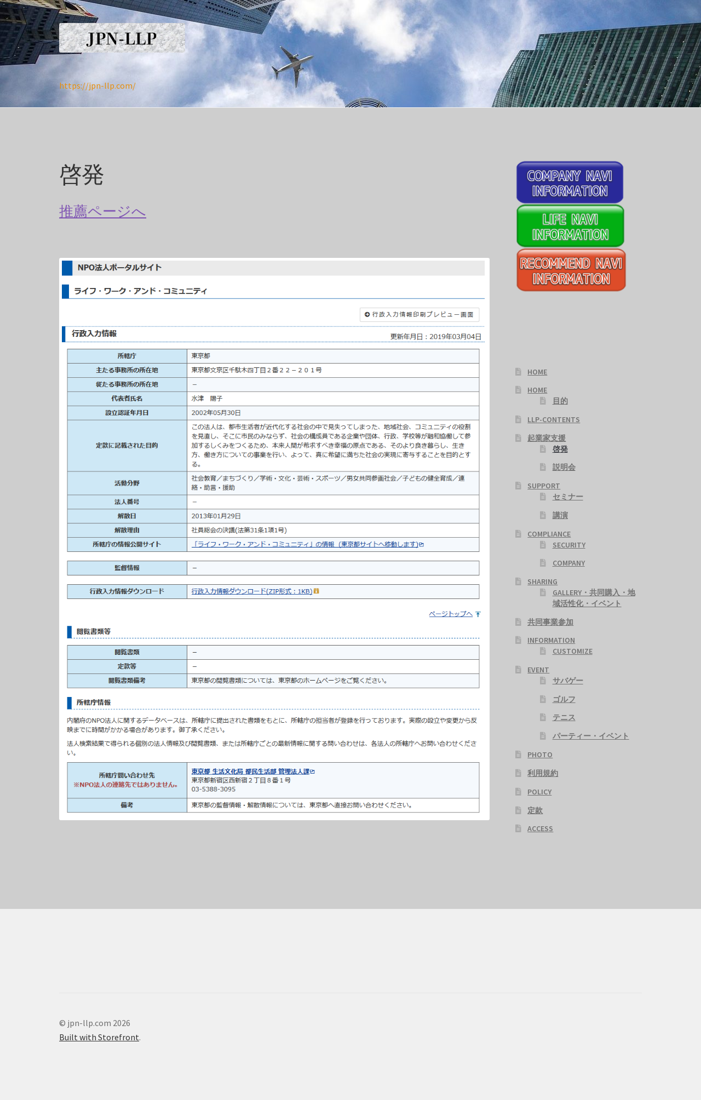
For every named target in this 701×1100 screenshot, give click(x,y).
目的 (560, 401)
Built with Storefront (99, 1037)
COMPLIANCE (549, 534)
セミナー (568, 497)
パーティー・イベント (591, 736)
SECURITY (569, 545)
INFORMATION (551, 640)
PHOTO (540, 754)
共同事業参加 (550, 622)
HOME (537, 372)
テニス (564, 717)
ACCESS (540, 828)
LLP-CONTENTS (553, 419)
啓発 (560, 449)
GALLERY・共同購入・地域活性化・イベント (594, 598)
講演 (560, 515)
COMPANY (569, 563)
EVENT (538, 670)
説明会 (564, 467)
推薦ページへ (102, 211)
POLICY (539, 792)
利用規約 (542, 773)
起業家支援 (546, 438)
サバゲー (568, 681)
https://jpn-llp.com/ (97, 85)
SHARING (542, 581)
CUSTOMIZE (573, 651)
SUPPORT (543, 486)
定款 (535, 810)
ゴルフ (564, 699)
